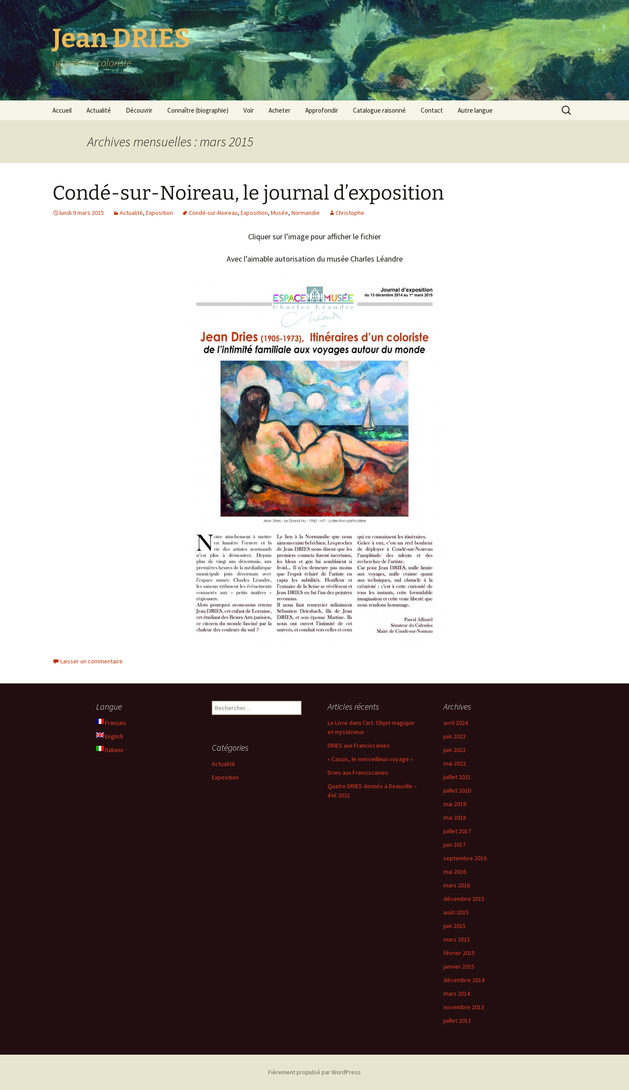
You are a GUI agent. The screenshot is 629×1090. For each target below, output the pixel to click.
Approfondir (321, 110)
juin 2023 (454, 736)
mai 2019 (454, 804)
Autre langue (475, 110)
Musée (279, 213)
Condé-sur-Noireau (213, 213)
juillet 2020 (457, 790)
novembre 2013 (463, 1007)
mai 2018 (454, 817)
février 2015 (459, 953)
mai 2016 (454, 872)
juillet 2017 (457, 831)
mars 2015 (456, 939)
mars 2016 (456, 885)
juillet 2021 (457, 777)
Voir (248, 110)
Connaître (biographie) (197, 110)
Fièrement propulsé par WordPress (314, 1072)
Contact (432, 110)
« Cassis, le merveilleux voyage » (370, 759)
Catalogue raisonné (379, 110)
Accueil (62, 110)
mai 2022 (454, 763)
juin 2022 (454, 750)
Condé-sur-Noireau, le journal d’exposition (248, 193)
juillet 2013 (457, 1020)
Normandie (305, 213)
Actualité (98, 110)
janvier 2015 (458, 966)
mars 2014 (456, 993)
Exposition (159, 213)
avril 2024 (455, 723)
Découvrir (139, 110)
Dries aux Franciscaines (358, 772)
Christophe (349, 213)
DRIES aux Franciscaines (359, 745)
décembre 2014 (463, 980)
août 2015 (456, 912)
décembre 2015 (463, 899)
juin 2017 (454, 845)
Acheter (279, 110)
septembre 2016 (465, 858)
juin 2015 (454, 926)
